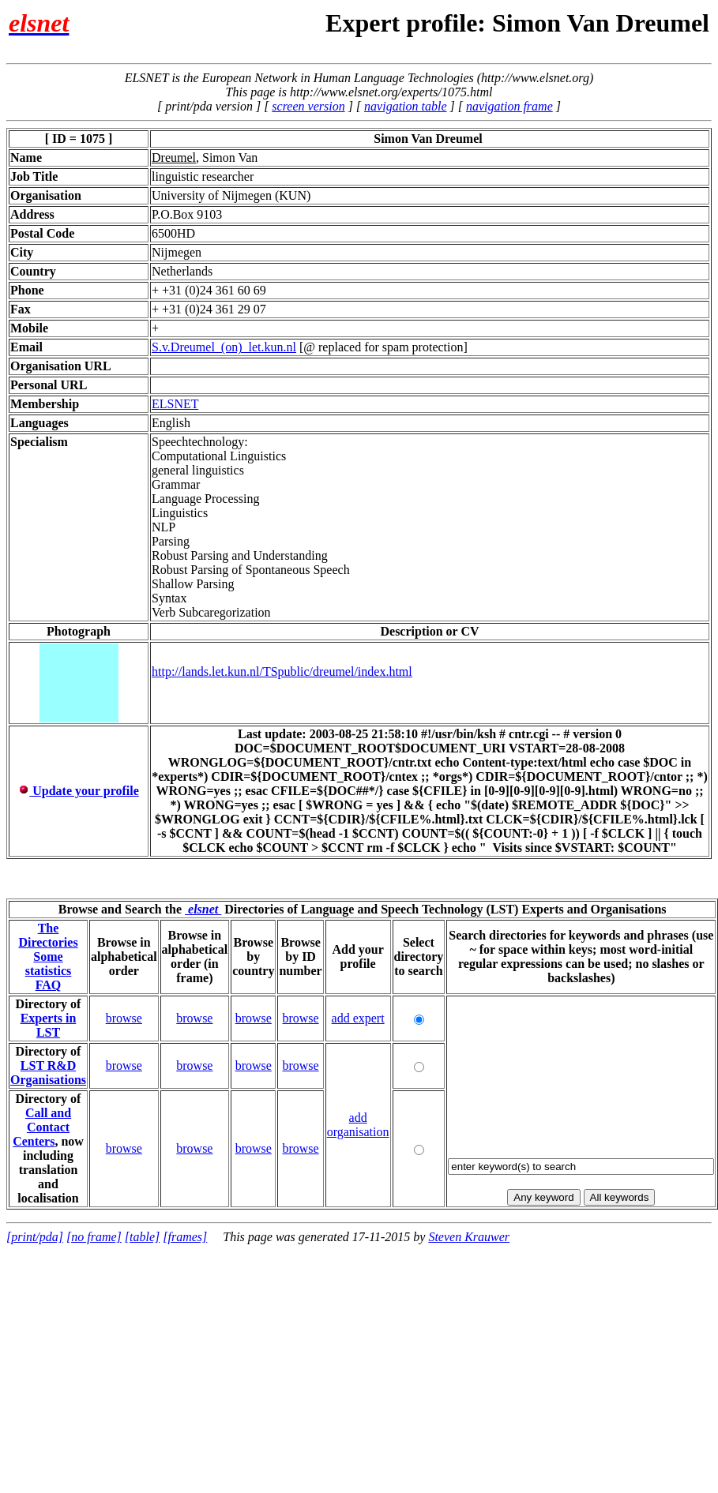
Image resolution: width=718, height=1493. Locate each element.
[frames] (185, 1237)
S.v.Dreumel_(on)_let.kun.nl (224, 347)
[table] (142, 1237)
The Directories (47, 935)
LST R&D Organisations (48, 1072)
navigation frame (509, 106)
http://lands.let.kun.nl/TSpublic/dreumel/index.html (282, 670)
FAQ (49, 985)
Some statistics (48, 963)
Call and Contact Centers (42, 1127)
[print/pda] (34, 1237)
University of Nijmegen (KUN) (231, 195)
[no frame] (94, 1237)
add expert (358, 1018)
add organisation (358, 1125)
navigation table (405, 106)
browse (124, 1018)
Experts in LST (49, 1025)
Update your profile (78, 790)
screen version (308, 106)
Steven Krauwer (468, 1237)
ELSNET (175, 404)
